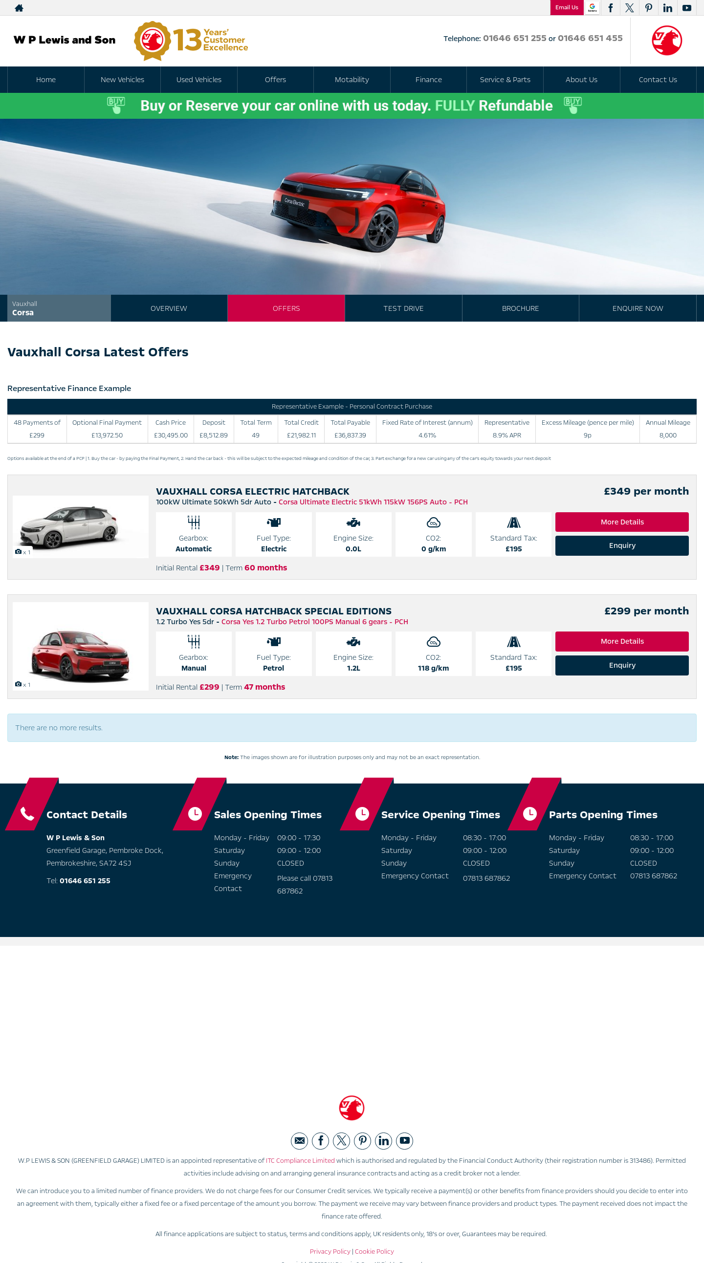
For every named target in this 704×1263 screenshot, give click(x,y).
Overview (169, 308)
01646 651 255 (422, 7)
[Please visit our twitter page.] (629, 8)
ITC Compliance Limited (300, 1160)
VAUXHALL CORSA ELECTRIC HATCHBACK (253, 491)
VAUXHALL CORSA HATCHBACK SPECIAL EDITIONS (274, 611)
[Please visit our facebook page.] (610, 8)
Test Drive (403, 308)
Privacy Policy (330, 1251)
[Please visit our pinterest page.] (648, 8)
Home (46, 80)
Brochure (520, 308)
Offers (286, 308)
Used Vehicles (198, 80)
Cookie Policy (374, 1251)
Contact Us (658, 80)
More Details (622, 522)
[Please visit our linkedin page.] (667, 8)
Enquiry (622, 545)
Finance (429, 80)
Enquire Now (638, 308)
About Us (581, 80)
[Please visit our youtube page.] (686, 8)
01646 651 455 (507, 7)
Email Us (566, 7)
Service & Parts (505, 80)
